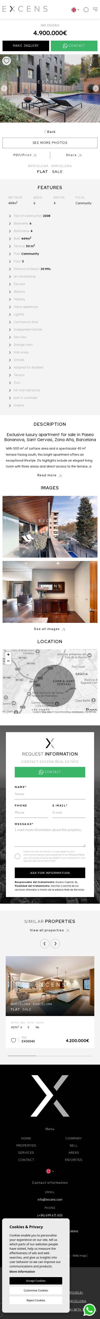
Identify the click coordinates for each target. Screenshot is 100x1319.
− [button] (8, 661)
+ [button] (8, 655)
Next (96, 88)
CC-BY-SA (90, 712)
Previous (4, 88)
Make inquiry (26, 46)
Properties (26, 1145)
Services (26, 1153)
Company (73, 1138)
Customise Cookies (36, 1290)
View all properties (50, 930)
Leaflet (36, 712)
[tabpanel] (50, 1002)
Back (50, 131)
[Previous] (45, 944)
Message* (24, 824)
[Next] (55, 944)
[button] (74, 155)
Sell (74, 1145)
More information (22, 1272)
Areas (74, 1153)
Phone (21, 805)
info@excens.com (50, 1200)
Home (26, 1138)
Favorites (73, 1160)
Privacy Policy (76, 854)
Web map (79, 1256)
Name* (21, 787)
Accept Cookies (36, 1281)
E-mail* (60, 805)
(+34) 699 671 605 (50, 1215)
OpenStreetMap (62, 712)
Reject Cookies (36, 1300)
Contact (26, 1160)
